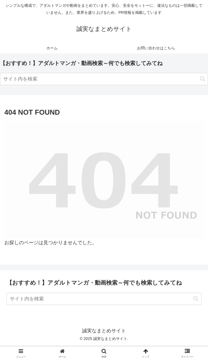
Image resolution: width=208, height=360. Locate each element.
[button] (202, 79)
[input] (104, 79)
